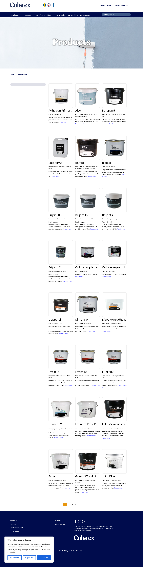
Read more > (64, 122)
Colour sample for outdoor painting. (114, 274)
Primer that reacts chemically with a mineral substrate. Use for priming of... (60, 174)
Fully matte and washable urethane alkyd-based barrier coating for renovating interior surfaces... (114, 172)
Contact (58, 520)
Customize (14, 558)
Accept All (43, 558)
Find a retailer (60, 15)
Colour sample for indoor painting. (87, 274)
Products (28, 15)
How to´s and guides (17, 528)
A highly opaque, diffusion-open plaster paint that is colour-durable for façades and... (87, 174)
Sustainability (73, 15)
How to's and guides (44, 15)
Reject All (29, 558)
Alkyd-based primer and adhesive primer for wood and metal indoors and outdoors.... (60, 120)
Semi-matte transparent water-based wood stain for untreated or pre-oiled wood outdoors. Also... (113, 433)
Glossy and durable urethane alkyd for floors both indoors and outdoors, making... (87, 329)
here (90, 530)
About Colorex (121, 6)
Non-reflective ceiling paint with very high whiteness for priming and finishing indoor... (87, 433)
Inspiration (16, 15)
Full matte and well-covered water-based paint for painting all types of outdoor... (114, 121)
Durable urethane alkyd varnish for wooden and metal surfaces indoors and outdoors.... (60, 383)
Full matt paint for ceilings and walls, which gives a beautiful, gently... (58, 435)
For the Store (85, 15)
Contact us (105, 6)
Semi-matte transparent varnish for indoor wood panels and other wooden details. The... (60, 485)
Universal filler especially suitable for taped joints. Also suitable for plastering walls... (114, 485)
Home (12, 75)
